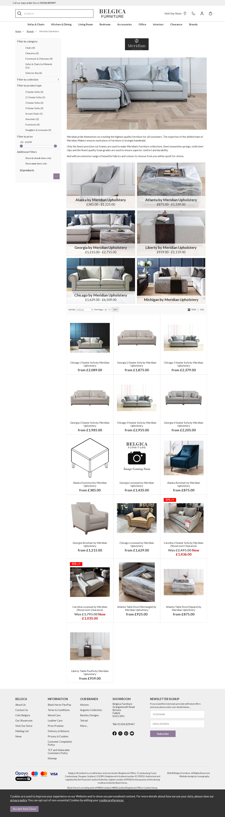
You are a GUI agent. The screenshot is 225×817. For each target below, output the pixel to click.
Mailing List (22, 731)
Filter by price (25, 136)
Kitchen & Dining (61, 24)
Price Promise (56, 725)
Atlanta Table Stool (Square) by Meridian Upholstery (183, 608)
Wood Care (54, 715)
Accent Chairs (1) (34, 113)
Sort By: (81, 309)
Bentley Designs (89, 715)
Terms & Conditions (59, 709)
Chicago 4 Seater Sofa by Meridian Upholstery (136, 424)
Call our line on (34, 3)
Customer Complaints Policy (60, 743)
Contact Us (21, 709)
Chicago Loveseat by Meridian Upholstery (136, 544)
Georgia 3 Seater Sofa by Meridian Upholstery (89, 424)
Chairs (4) (30, 47)
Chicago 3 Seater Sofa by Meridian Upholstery (183, 364)
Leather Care (55, 720)
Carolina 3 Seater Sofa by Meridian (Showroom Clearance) (183, 544)
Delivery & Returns (58, 731)
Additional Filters (27, 151)
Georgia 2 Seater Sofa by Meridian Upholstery (136, 364)
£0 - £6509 (26, 142)
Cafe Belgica (22, 715)
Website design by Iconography (194, 776)
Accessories (124, 24)
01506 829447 (126, 724)
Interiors (158, 24)
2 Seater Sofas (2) (34, 92)
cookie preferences (111, 800)
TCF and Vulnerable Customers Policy (59, 751)
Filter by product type (29, 85)
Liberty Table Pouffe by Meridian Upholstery (90, 672)
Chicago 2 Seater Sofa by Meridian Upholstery (89, 364)
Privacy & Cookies (58, 736)
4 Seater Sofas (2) (34, 108)
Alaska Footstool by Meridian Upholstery (90, 484)
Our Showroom (23, 720)
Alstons (84, 704)
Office (142, 24)
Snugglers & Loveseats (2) (38, 130)
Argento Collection (91, 709)
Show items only (38, 158)
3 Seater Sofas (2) (34, 102)
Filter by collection (27, 79)
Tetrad (84, 720)
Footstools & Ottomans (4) (38, 58)
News (18, 736)
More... (84, 725)
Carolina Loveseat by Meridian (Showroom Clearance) (89, 608)
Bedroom (105, 24)
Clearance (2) (32, 53)
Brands (193, 24)
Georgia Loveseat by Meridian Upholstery (136, 484)
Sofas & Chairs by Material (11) (38, 66)
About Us (20, 704)
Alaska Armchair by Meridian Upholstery (183, 484)
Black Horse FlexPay (59, 704)
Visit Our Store (175, 13)
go (56, 176)
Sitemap (52, 758)
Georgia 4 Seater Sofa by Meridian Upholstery (183, 424)
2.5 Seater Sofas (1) (35, 97)
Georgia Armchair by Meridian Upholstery (90, 544)
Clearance (176, 24)
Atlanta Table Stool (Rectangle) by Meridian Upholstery (136, 608)
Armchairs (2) (32, 119)
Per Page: (102, 309)
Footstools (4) (32, 124)
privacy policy (18, 800)
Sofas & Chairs (35, 24)
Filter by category (27, 41)
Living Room (85, 24)
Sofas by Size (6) (33, 73)
